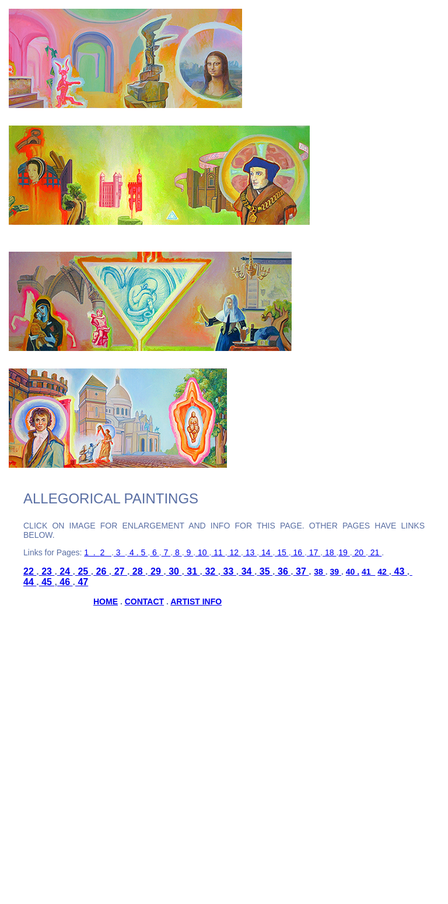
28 (137, 571)
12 (234, 552)
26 (101, 571)
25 (83, 571)
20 (359, 552)
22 (29, 571)
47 (81, 582)
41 (368, 571)
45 (47, 582)
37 (301, 571)
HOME (105, 601)
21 (375, 552)
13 (250, 552)
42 (382, 571)
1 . (92, 552)
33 (228, 571)
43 (399, 571)
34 (246, 571)
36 (283, 571)
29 (156, 571)
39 (335, 571)
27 (119, 571)
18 (329, 552)
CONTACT (144, 601)
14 (265, 552)
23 (47, 571)
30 (174, 571)
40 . (352, 571)
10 (202, 552)
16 (297, 552)
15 (281, 552)
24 (65, 571)
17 (313, 552)
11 (218, 552)
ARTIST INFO (196, 601)
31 (192, 571)
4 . (132, 552)
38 (319, 571)
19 (343, 552)
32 (210, 571)
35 (264, 571)
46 (65, 582)
